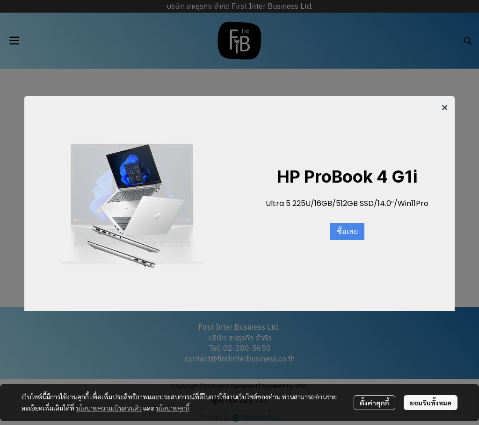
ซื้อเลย (347, 232)
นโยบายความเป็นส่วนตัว (109, 408)
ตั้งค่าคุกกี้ (374, 402)
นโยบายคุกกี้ (172, 408)
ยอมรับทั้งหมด (430, 402)
